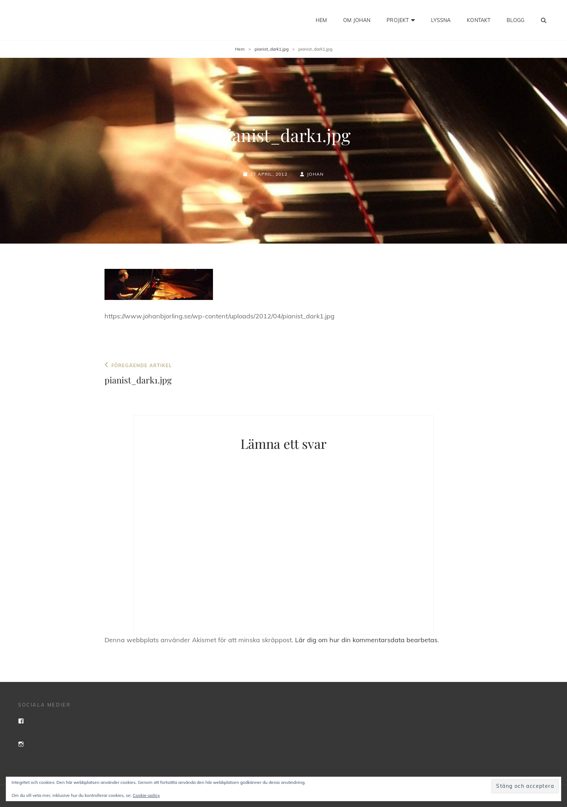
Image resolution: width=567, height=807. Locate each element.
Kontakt (478, 20)
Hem (321, 20)
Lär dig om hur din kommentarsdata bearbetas (366, 640)
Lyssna (441, 20)
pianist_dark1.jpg (272, 49)
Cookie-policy (146, 795)
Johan (315, 174)
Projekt (398, 20)
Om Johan (356, 20)
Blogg (515, 20)
